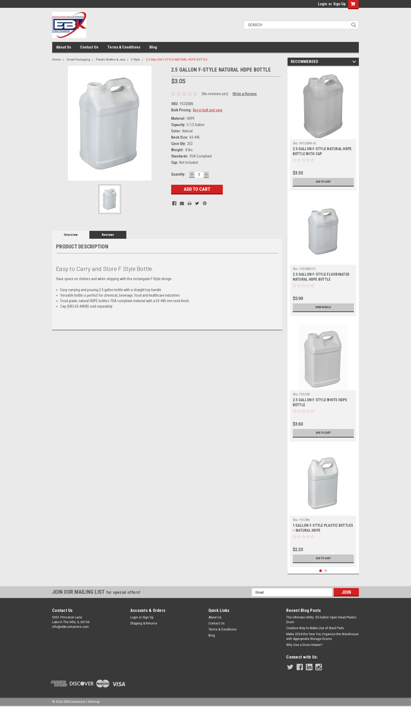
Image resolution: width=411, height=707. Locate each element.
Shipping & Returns (143, 623)
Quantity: (178, 174)
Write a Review (244, 94)
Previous (349, 62)
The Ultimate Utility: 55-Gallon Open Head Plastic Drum (321, 620)
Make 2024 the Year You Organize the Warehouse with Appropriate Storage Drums (322, 636)
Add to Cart (323, 182)
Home (56, 59)
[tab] (167, 317)
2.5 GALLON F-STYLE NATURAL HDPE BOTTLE (176, 59)
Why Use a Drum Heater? (304, 645)
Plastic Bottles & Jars (110, 59)
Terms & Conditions (123, 47)
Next (354, 62)
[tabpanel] (323, 130)
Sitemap (94, 702)
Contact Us (89, 47)
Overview (71, 235)
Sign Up (339, 4)
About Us (63, 47)
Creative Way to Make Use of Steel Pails (315, 628)
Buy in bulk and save (208, 110)
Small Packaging (78, 59)
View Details (323, 307)
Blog (153, 47)
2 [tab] (326, 570)
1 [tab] (320, 570)
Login (322, 4)
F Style (135, 59)
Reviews (108, 235)
